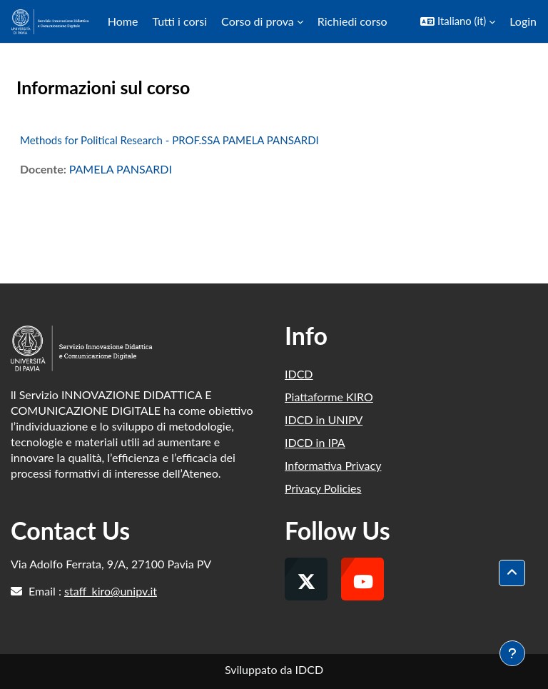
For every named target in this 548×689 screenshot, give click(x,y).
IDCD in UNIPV (323, 419)
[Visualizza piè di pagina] (512, 653)
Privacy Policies (323, 488)
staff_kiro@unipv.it (110, 591)
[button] (458, 21)
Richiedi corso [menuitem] (352, 21)
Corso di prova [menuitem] (257, 21)
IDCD (299, 374)
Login (523, 21)
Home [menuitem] (123, 21)
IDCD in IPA (315, 442)
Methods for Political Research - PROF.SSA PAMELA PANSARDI (169, 140)
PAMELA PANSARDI (120, 169)
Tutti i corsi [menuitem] (179, 21)
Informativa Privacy (333, 465)
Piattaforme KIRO (329, 396)
